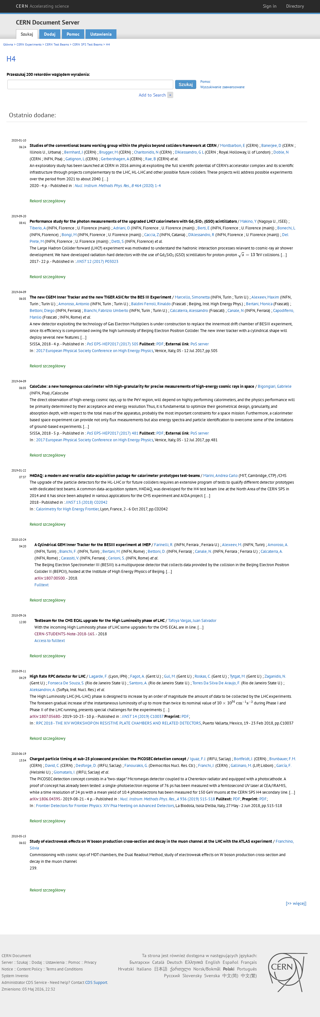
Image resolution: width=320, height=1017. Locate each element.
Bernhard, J (73, 152)
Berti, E (203, 228)
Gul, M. (169, 676)
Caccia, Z (151, 234)
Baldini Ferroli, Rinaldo (151, 304)
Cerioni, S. (116, 558)
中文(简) (230, 975)
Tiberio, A (38, 228)
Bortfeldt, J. (243, 758)
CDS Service (36, 982)
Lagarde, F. (98, 676)
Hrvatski (126, 969)
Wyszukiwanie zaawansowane (222, 87)
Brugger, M (108, 152)
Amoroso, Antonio (73, 304)
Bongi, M (69, 234)
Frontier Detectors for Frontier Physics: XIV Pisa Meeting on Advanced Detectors (105, 805)
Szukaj (27, 34)
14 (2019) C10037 (142, 716)
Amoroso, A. (278, 544)
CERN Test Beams (57, 44)
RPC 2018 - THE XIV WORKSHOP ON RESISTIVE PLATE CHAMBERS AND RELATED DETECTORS (118, 723)
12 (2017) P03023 (97, 261)
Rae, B (150, 159)
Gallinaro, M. (241, 765)
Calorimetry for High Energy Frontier (67, 509)
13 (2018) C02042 (87, 502)
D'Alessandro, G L (189, 152)
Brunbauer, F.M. (282, 758)
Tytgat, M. (237, 676)
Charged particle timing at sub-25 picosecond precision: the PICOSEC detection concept (108, 758)
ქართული (180, 969)
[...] (105, 179)
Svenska (212, 975)
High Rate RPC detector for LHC (58, 676)
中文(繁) (249, 975)
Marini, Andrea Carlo (220, 475)
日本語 (160, 969)
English (212, 962)
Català (158, 962)
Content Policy (29, 969)
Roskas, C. (203, 676)
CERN (42, 6)
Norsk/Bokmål (206, 969)
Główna (8, 44)
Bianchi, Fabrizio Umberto (106, 310)
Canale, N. (203, 551)
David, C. (52, 765)
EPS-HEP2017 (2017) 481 (112, 433)
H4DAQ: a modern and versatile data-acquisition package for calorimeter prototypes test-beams (115, 475)
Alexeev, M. (232, 544)
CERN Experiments (29, 44)
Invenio (21, 975)
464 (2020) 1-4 (118, 185)
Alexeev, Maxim (265, 297)
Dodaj (50, 34)
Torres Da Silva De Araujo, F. (216, 683)
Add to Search (152, 95)
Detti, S (117, 241)
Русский (172, 975)
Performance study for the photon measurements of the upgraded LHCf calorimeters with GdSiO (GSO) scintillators (133, 221)
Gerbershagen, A (115, 159)
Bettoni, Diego (42, 310)
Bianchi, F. (68, 551)
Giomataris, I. (64, 772)
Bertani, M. (111, 551)
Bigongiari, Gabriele (275, 386)
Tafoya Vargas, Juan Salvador (192, 620)
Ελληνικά (194, 962)
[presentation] (194, 222)
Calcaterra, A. (272, 551)
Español (230, 962)
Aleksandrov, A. (43, 689)
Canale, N (235, 310)
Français (249, 962)
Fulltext (41, 585)
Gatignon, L (75, 159)
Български (140, 962)
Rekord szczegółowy (47, 201)
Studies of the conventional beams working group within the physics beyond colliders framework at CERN (123, 145)
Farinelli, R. (163, 544)
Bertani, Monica (259, 304)
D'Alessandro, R (201, 234)
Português (247, 969)
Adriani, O (121, 228)
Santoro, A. (138, 683)
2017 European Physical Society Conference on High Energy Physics (94, 350)
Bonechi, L (286, 228)
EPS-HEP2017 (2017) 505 (112, 344)
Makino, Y (248, 221)
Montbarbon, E (232, 145)
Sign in (270, 6)
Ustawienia (101, 34)
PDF (160, 344)
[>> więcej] (296, 903)
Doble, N (281, 152)
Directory (295, 6)
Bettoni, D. (157, 551)
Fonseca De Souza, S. (66, 683)
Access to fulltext (49, 640)
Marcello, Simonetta (192, 297)
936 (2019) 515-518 (167, 799)
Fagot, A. (137, 676)
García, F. (283, 765)
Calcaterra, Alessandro (189, 310)
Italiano (144, 969)
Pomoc (73, 34)
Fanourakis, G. (136, 765)
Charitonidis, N (146, 152)
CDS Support (96, 982)
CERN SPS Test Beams (87, 44)
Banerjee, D (271, 145)
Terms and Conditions (64, 969)
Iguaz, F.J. (198, 758)
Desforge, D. (86, 765)
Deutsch (174, 962)
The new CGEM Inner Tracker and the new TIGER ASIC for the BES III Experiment (100, 297)
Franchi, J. (206, 765)
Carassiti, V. (70, 558)
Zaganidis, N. (275, 676)
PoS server (199, 344)
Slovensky (192, 975)
